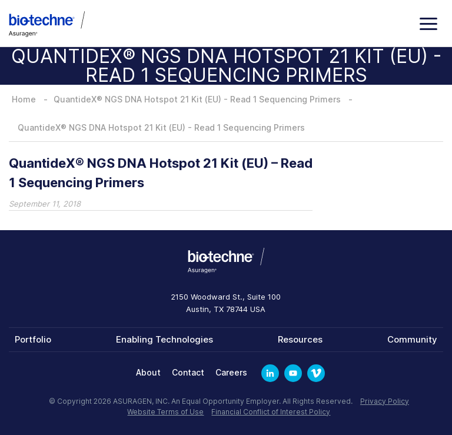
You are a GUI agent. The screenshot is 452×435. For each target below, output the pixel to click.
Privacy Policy (384, 401)
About (148, 372)
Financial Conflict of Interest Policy (270, 411)
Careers (231, 372)
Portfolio (33, 339)
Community (412, 339)
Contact (188, 372)
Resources (300, 339)
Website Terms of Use (165, 411)
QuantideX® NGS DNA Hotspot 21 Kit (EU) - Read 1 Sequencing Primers (197, 99)
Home (24, 99)
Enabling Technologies (164, 339)
